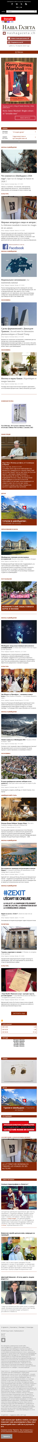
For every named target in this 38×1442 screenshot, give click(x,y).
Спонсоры (29, 1327)
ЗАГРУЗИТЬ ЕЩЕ (19, 1013)
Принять (6, 1436)
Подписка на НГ (17, 42)
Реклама (22, 1327)
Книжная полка (7, 401)
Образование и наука (9, 529)
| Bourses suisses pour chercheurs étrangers (23, 559)
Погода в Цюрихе (19, 1041)
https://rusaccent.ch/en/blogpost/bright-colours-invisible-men (19, 89)
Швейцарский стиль (9, 795)
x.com (21, 4)
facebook (12, 4)
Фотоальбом (6, 579)
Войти (3, 11)
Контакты (13, 1327)
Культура (5, 194)
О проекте (4, 1327)
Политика (5, 924)
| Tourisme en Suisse (14, 522)
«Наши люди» (11, 1218)
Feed (26, 4)
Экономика (5, 300)
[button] (19, 132)
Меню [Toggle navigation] (19, 52)
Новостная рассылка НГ (20, 38)
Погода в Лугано (19, 1044)
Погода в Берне (19, 1043)
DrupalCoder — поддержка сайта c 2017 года (13, 1415)
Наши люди (5, 434)
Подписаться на (2, 1020)
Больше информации (25, 1431)
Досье (3, 493)
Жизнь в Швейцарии (9, 147)
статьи (3, 1225)
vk (16, 4)
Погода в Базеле (19, 1046)
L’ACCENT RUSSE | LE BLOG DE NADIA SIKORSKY (15, 1137)
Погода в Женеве (19, 1040)
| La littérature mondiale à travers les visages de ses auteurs (18, 225)
